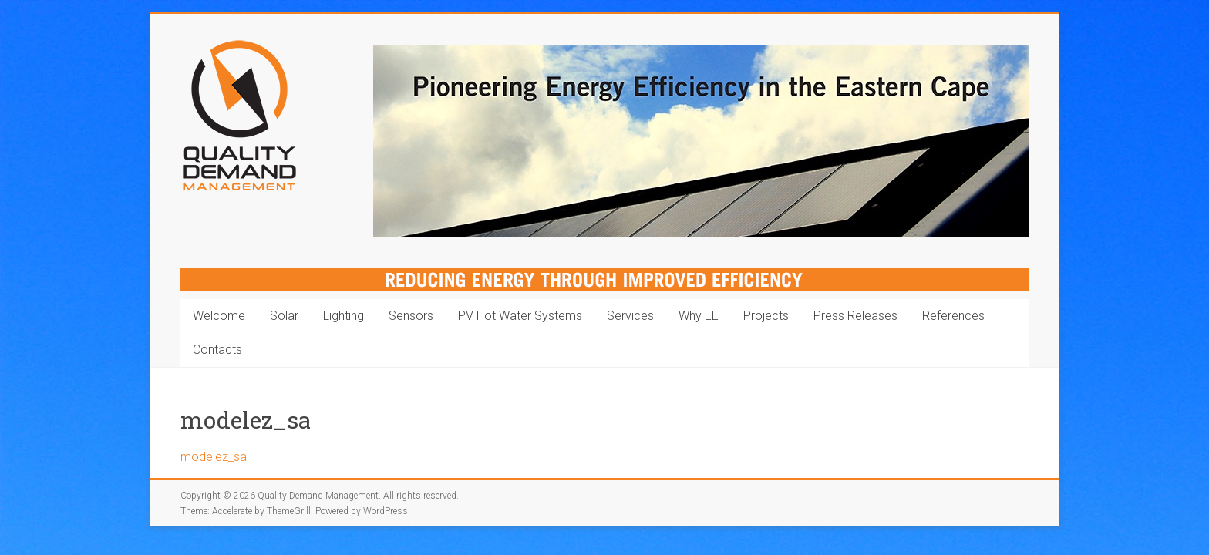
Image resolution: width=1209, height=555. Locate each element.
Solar (284, 315)
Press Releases (855, 315)
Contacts (217, 349)
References (953, 315)
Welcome (219, 315)
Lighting (343, 315)
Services (630, 315)
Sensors (411, 315)
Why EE (699, 315)
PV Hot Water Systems (520, 315)
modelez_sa (213, 456)
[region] (701, 141)
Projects (766, 315)
